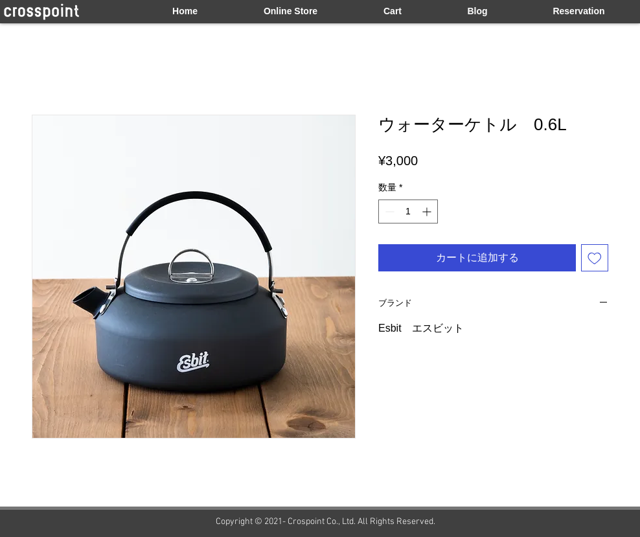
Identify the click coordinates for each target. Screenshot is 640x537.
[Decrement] (388, 211)
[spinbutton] (408, 211)
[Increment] (428, 211)
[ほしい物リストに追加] (594, 257)
